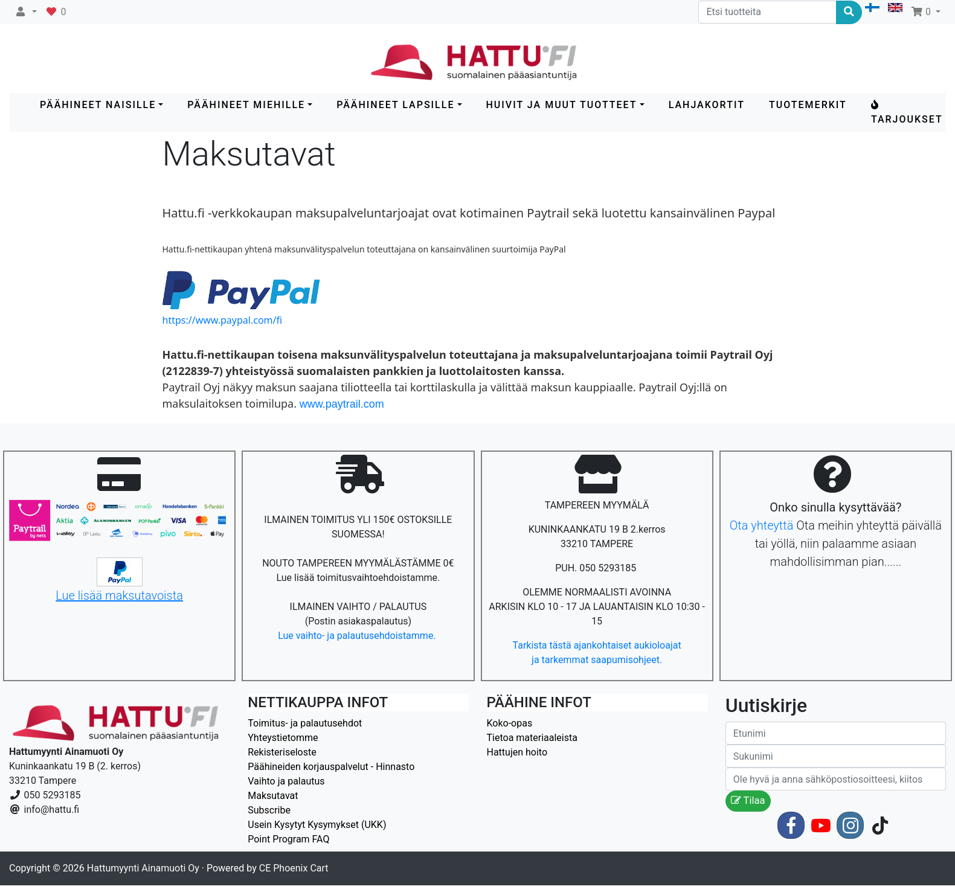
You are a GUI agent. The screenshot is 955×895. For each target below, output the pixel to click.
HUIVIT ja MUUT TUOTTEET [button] (561, 105)
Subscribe (269, 810)
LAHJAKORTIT (707, 105)
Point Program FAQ (288, 839)
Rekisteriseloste (282, 752)
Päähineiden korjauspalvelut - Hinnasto (331, 766)
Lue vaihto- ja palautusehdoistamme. (358, 635)
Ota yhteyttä (762, 525)
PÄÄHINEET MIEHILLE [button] (246, 105)
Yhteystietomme (283, 737)
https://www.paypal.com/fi (222, 320)
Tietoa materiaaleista (532, 737)
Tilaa (748, 800)
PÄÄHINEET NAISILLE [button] (98, 105)
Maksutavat (273, 795)
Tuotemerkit (808, 105)
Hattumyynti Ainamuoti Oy (143, 868)
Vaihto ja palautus (286, 781)
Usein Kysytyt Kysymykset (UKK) (317, 824)
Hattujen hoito (517, 752)
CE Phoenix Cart (294, 868)
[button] (26, 12)
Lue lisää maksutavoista (119, 595)
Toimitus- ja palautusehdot (305, 723)
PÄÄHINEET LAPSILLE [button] (395, 105)
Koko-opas (510, 723)
